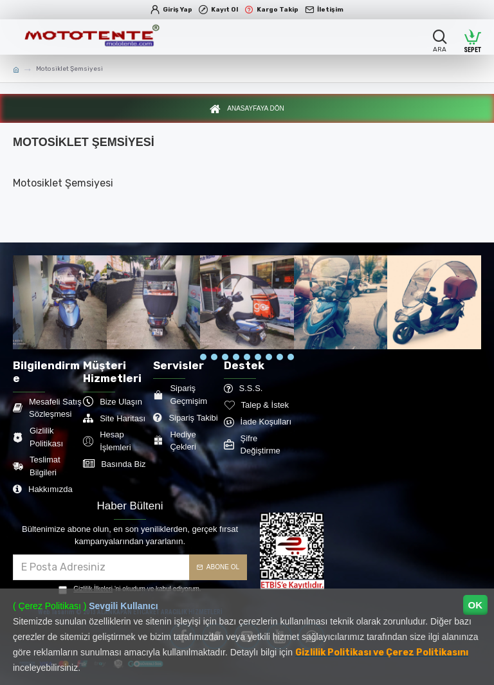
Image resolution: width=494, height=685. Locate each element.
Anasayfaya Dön (255, 110)
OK (475, 604)
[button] (203, 360)
